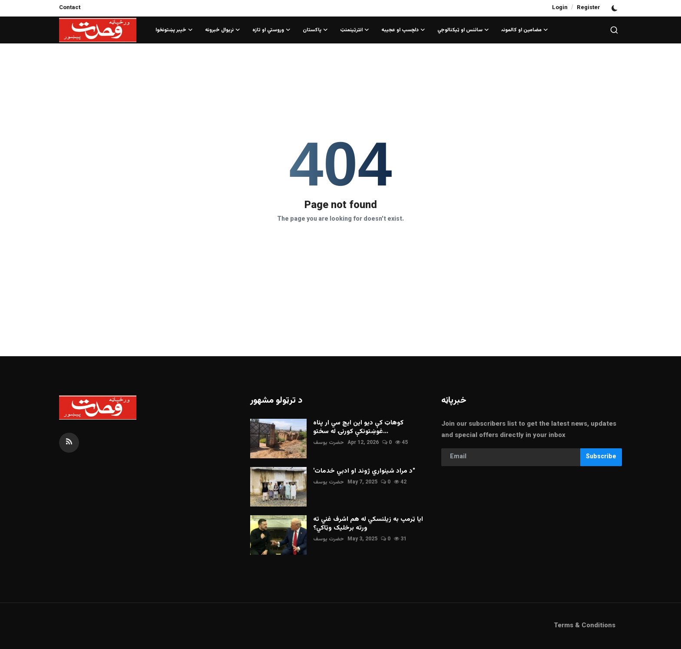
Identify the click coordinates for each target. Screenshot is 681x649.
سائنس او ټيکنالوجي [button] (463, 30)
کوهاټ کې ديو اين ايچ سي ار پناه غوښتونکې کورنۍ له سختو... (358, 427)
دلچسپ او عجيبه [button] (403, 30)
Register (588, 7)
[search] (614, 30)
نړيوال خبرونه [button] (222, 30)
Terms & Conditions (584, 626)
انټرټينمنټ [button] (354, 30)
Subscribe (601, 457)
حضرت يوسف (328, 443)
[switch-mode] (615, 8)
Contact (69, 7)
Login (560, 7)
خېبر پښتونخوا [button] (174, 30)
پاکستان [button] (315, 30)
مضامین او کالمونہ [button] (524, 30)
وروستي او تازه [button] (271, 30)
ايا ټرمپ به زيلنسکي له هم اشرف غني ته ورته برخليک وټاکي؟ (368, 524)
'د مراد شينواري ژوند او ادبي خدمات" (364, 471)
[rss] (69, 443)
